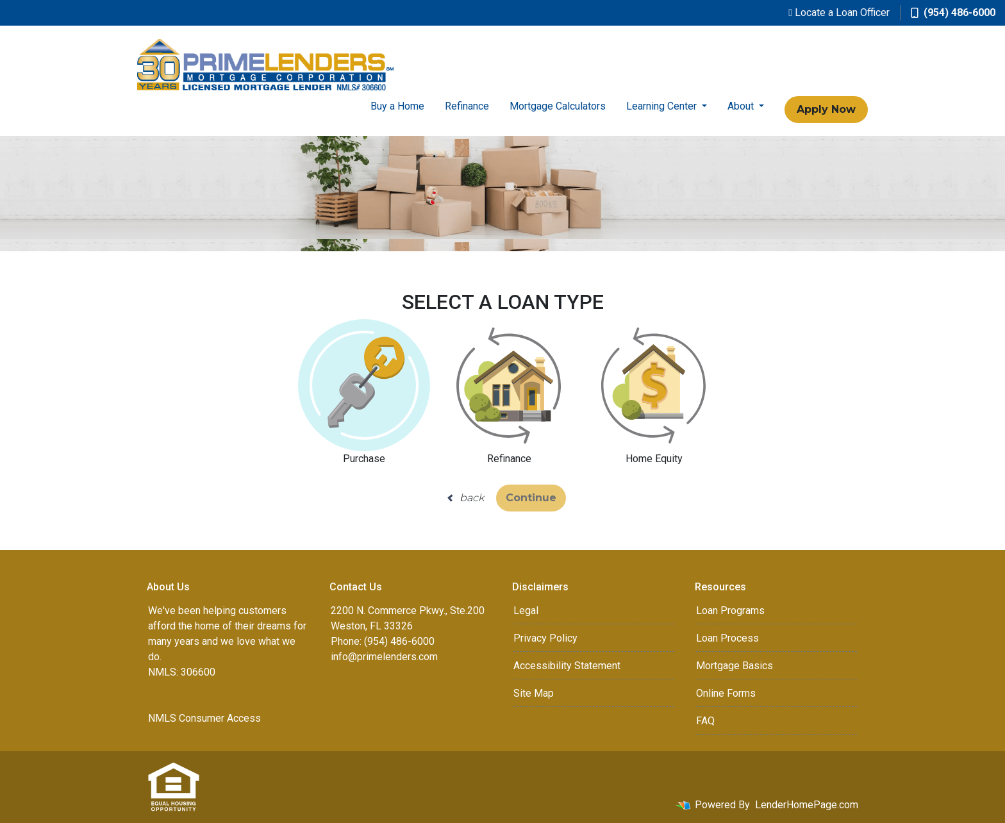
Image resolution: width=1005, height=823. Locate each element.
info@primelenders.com (384, 657)
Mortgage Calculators (558, 106)
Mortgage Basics (734, 666)
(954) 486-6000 (953, 12)
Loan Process (727, 638)
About (741, 106)
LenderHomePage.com (806, 805)
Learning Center (662, 106)
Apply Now (826, 109)
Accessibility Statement (566, 666)
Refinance (467, 106)
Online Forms (726, 693)
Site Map (533, 693)
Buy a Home (397, 106)
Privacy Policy (545, 638)
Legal (525, 610)
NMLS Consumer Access (204, 718)
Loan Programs (730, 610)
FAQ (705, 721)
